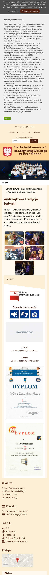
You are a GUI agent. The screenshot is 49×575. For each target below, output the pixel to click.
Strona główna (19, 127)
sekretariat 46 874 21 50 (15, 511)
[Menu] (24, 183)
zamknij (7, 118)
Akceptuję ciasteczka (30, 11)
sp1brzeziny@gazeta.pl (14, 514)
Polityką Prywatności (18, 5)
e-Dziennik (8, 531)
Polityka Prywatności (13, 538)
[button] (3, 170)
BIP (5, 528)
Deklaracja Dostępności (15, 541)
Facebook (8, 535)
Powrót (9, 278)
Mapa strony (30, 127)
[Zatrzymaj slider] (24, 177)
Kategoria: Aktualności (31, 189)
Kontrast (37, 132)
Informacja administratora (24, 137)
